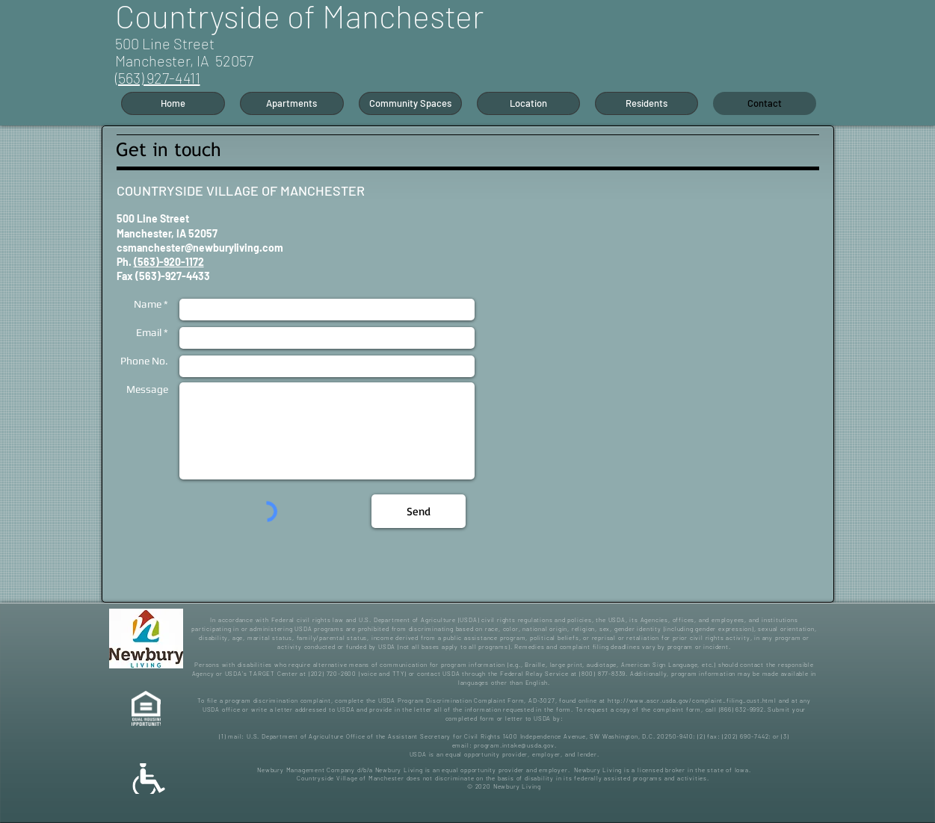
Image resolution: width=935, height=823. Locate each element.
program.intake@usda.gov (514, 745)
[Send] (418, 511)
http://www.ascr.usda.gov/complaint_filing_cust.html (692, 700)
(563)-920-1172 (169, 261)
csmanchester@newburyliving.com (200, 247)
